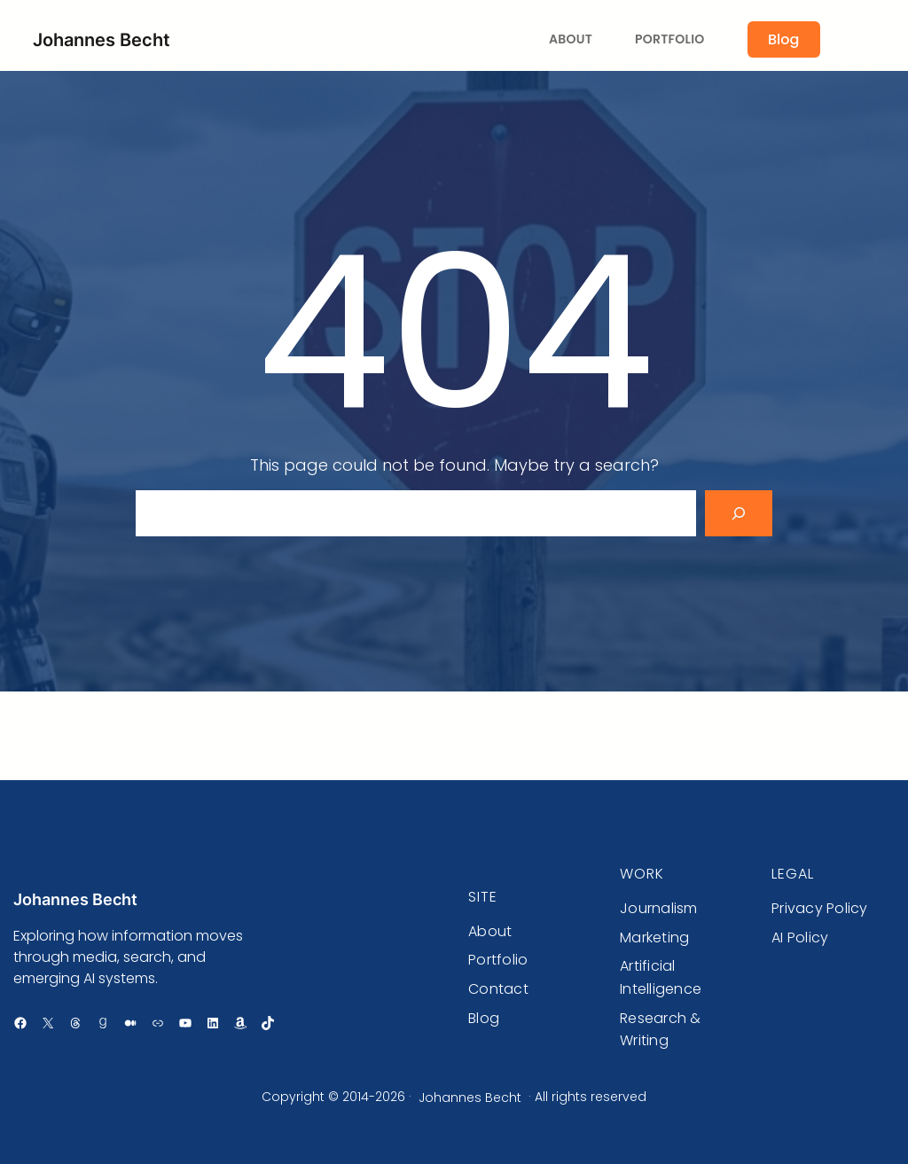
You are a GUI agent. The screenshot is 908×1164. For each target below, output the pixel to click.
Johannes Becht (101, 40)
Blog (783, 39)
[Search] (738, 513)
